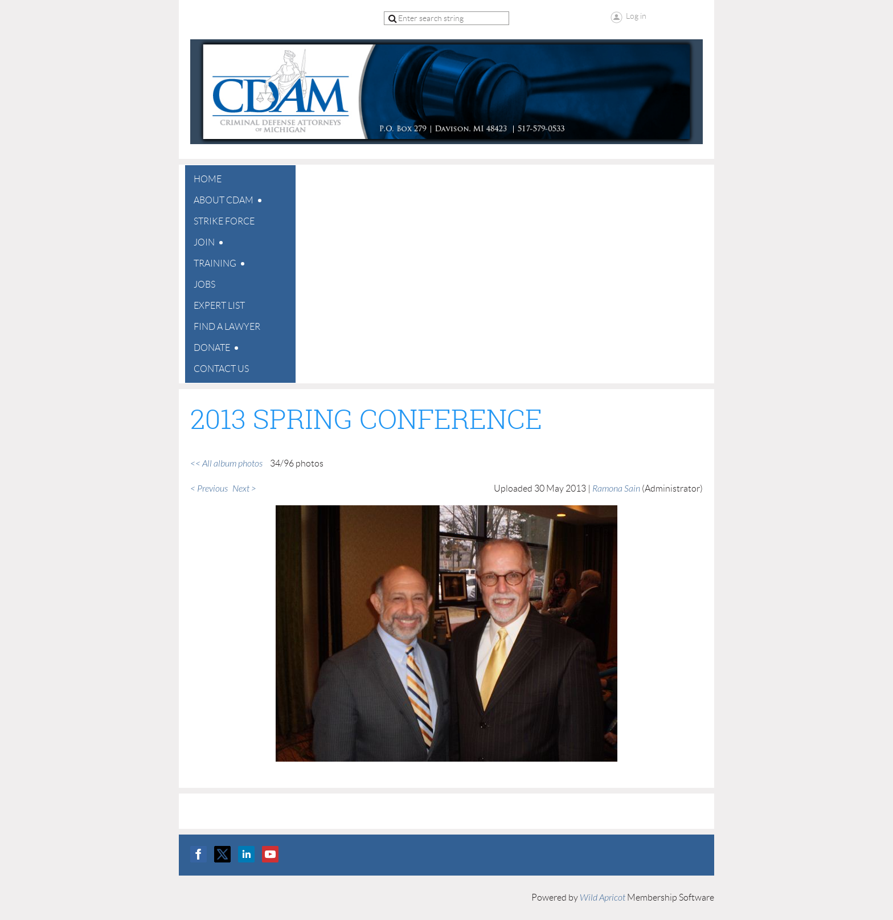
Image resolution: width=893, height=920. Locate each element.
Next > (244, 489)
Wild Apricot (602, 898)
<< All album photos (226, 464)
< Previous (209, 489)
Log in (636, 16)
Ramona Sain (616, 489)
